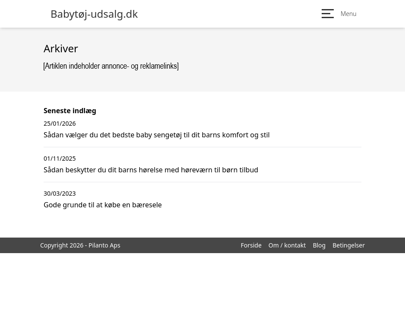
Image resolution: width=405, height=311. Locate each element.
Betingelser (348, 245)
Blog (319, 245)
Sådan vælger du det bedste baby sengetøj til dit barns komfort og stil (157, 135)
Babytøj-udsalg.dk (94, 14)
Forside (250, 245)
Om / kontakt (287, 245)
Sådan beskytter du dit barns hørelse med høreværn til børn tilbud (151, 170)
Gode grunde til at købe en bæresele (103, 204)
